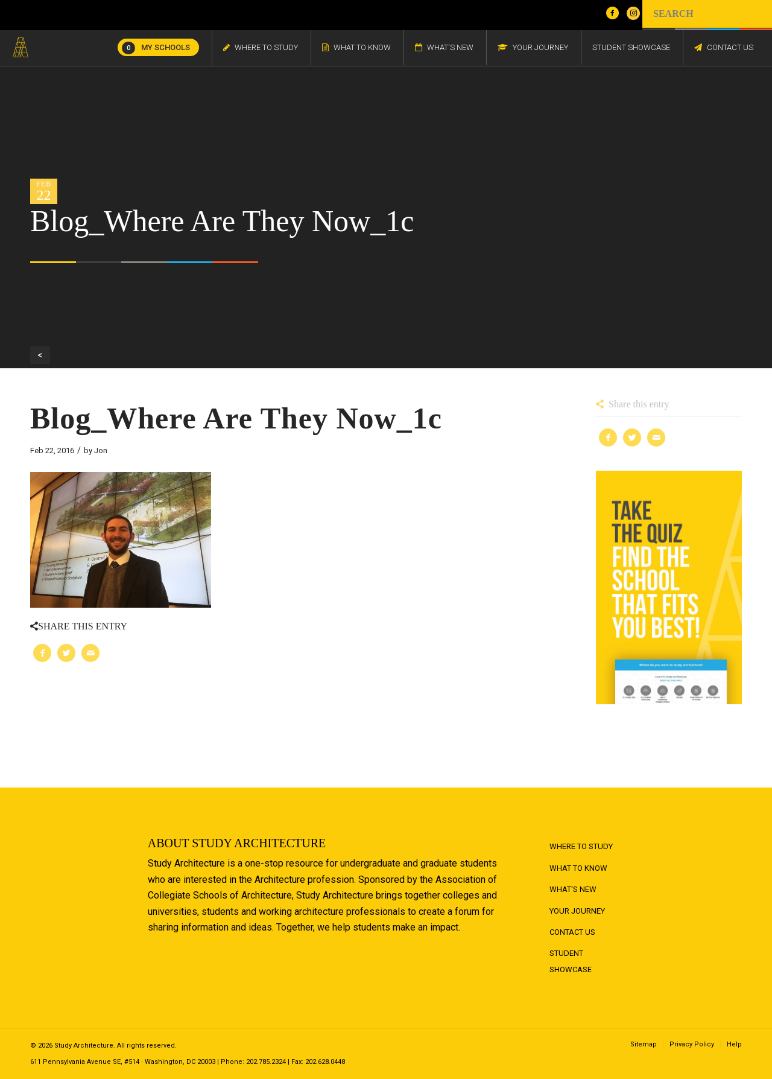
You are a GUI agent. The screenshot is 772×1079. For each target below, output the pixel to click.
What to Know (578, 868)
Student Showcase (570, 961)
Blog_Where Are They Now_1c (236, 418)
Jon (100, 450)
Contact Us (572, 932)
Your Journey (577, 910)
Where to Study (581, 846)
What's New (572, 889)
